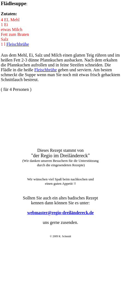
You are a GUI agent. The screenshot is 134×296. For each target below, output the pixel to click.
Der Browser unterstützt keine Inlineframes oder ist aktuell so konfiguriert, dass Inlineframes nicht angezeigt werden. (60, 220)
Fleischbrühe (17, 44)
